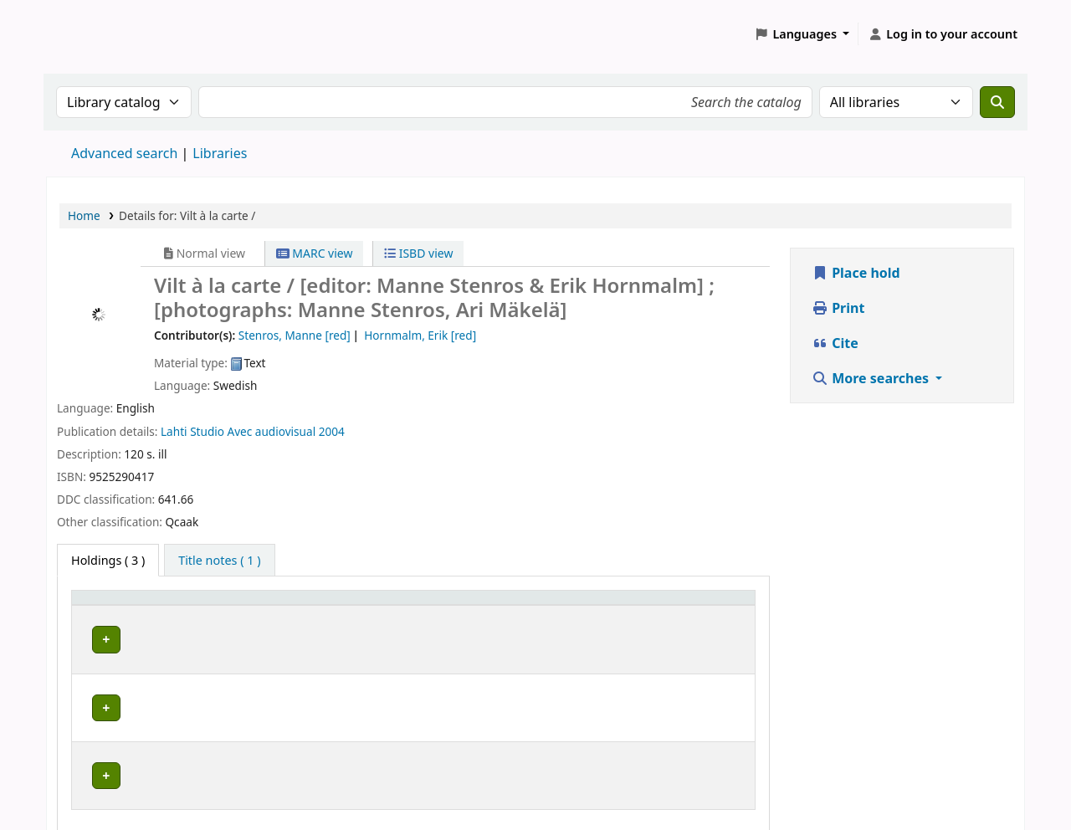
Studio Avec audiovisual (252, 431)
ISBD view (418, 253)
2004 (332, 431)
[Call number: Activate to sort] (557, 606)
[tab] (219, 560)
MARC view (314, 253)
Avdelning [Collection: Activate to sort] (271, 605)
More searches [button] (872, 378)
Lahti (174, 431)
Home (84, 215)
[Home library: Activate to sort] (153, 606)
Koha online (89, 34)
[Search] (997, 102)
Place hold (856, 273)
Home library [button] (117, 605)
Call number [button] (480, 605)
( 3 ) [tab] (108, 560)
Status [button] (702, 605)
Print (838, 308)
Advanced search (124, 153)
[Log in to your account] (942, 34)
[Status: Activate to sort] (716, 606)
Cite (835, 343)
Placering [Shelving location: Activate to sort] (373, 605)
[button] (802, 34)
